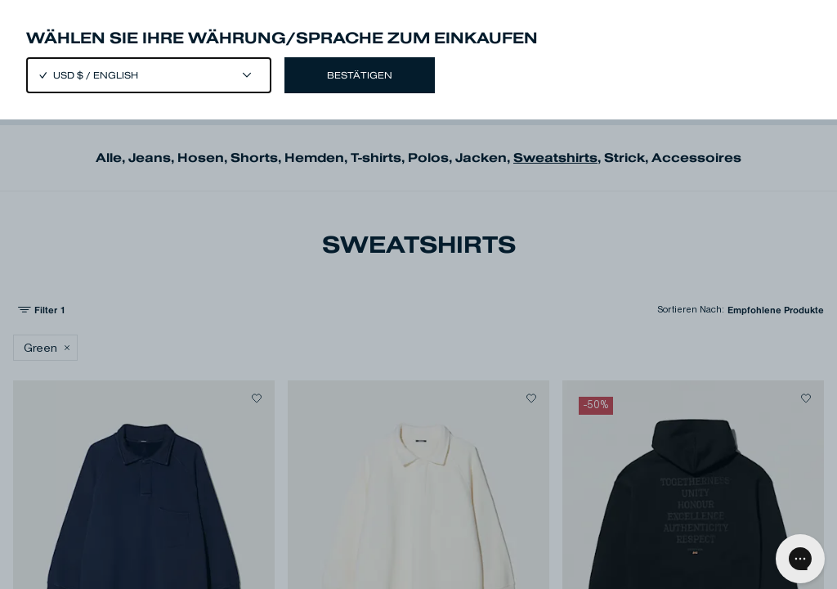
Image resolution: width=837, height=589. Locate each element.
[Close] (418, 294)
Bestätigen (359, 75)
